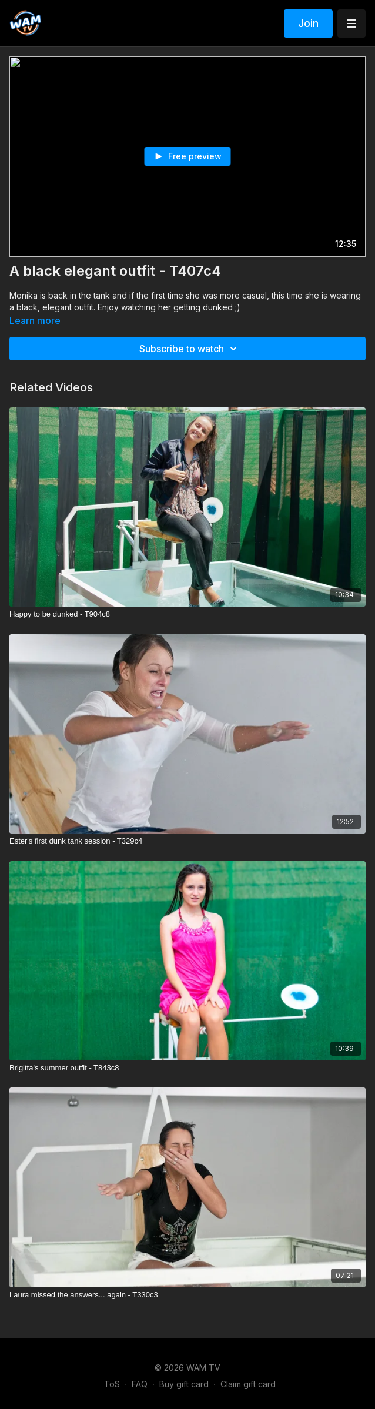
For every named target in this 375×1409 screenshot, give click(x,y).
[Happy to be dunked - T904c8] (187, 614)
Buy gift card (184, 1384)
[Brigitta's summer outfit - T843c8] (187, 1068)
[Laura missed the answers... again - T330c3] (187, 1295)
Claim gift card (248, 1384)
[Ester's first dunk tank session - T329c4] (187, 841)
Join (308, 23)
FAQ (140, 1384)
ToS (112, 1384)
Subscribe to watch (189, 349)
